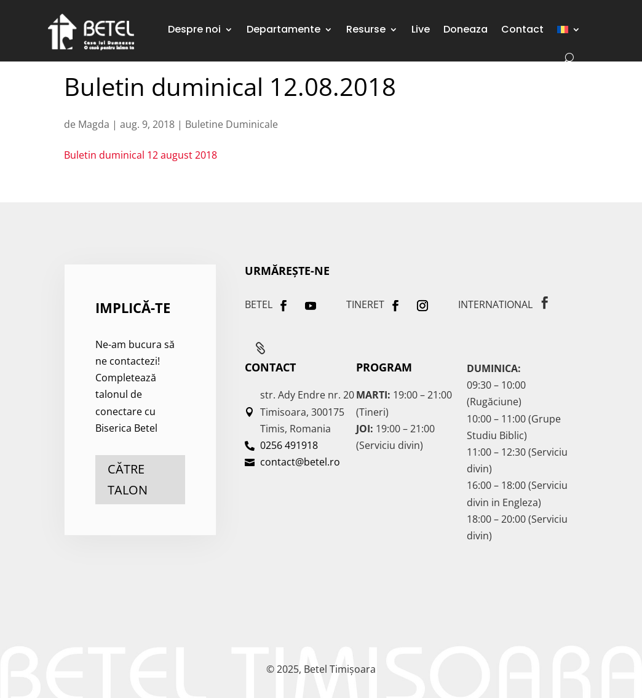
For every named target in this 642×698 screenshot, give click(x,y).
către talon (128, 479)
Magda (93, 124)
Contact (522, 29)
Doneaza (465, 29)
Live (420, 29)
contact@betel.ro (300, 462)
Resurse (366, 29)
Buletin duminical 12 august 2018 (140, 155)
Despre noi (194, 29)
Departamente (283, 29)
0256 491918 (289, 445)
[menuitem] (569, 29)
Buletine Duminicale (231, 124)
